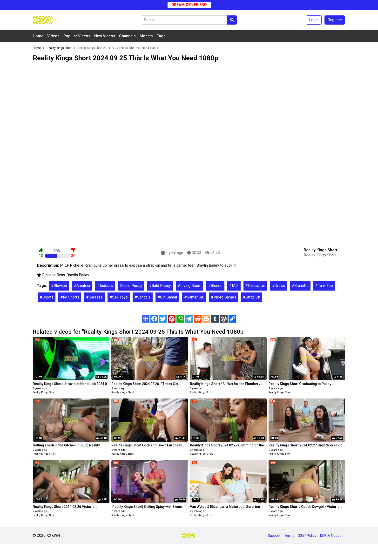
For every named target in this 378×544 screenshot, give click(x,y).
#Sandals (143, 297)
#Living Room (189, 285)
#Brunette (300, 285)
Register (335, 20)
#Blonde (215, 285)
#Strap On (251, 297)
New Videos (104, 36)
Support (274, 535)
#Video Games (223, 297)
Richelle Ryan (53, 275)
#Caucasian (255, 285)
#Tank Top (324, 285)
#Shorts (47, 297)
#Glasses (94, 297)
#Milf (234, 285)
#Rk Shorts (69, 297)
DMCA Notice (330, 535)
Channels (127, 36)
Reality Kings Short (44, 392)
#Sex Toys (118, 297)
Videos (53, 36)
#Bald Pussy (160, 285)
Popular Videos (76, 36)
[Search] (184, 20)
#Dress (278, 285)
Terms (289, 535)
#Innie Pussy (131, 285)
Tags (161, 36)
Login (313, 20)
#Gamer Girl (194, 297)
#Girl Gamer (167, 297)
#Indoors (105, 285)
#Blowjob (59, 285)
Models (146, 36)
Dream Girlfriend (189, 4)
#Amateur (82, 285)
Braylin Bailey (78, 275)
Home (38, 36)
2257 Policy (307, 535)
